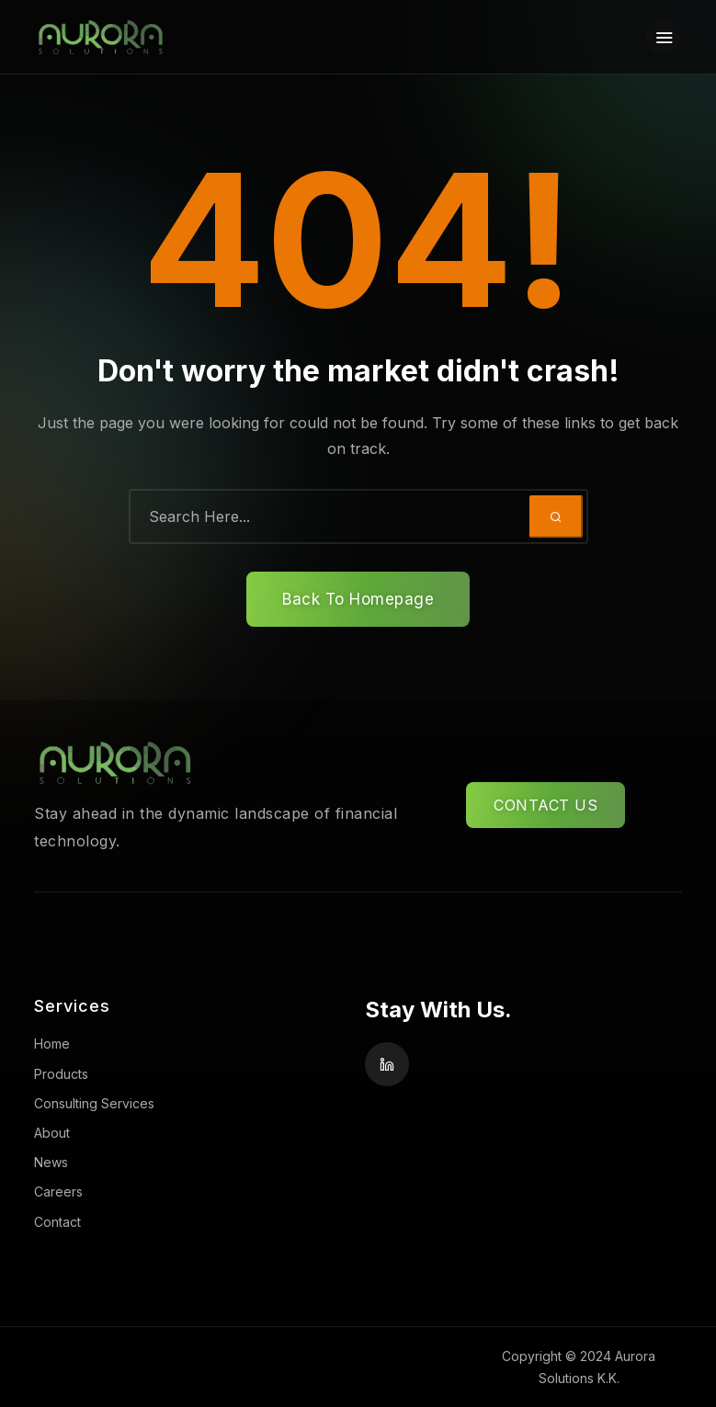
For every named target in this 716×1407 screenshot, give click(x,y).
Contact (57, 1222)
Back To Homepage (358, 599)
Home (52, 1043)
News (51, 1162)
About (52, 1132)
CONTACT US (545, 805)
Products (61, 1074)
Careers (58, 1191)
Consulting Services (94, 1103)
